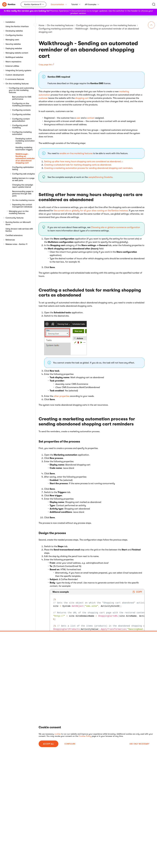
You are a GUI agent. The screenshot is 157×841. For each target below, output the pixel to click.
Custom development (15, 75)
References (10, 240)
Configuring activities (21, 114)
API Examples (92, 4)
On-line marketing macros (23, 200)
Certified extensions (14, 235)
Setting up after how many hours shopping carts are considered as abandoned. (82, 161)
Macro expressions (13, 61)
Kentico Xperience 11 (32, 4)
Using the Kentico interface (17, 26)
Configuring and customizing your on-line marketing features (21, 90)
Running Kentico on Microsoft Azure (18, 223)
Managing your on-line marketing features (18, 212)
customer (43, 98)
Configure (69, 744)
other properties (61, 396)
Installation (10, 22)
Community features (14, 218)
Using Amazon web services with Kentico (19, 230)
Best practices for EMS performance (21, 98)
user (78, 118)
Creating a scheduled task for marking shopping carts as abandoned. (78, 165)
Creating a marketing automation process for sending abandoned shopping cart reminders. (88, 168)
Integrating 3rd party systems (18, 70)
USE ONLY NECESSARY (139, 744)
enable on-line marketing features (76, 153)
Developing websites (14, 31)
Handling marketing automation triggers (24, 148)
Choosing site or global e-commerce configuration (115, 227)
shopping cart (82, 98)
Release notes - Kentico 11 (16, 244)
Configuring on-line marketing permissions (21, 104)
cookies (57, 734)
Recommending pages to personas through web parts (22, 193)
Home (41, 25)
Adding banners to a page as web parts (23, 179)
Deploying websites (14, 48)
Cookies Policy (85, 736)
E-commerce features (15, 79)
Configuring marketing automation (22, 133)
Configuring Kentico (14, 35)
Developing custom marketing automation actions (25, 140)
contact (91, 118)
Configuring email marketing (20, 126)
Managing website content (17, 53)
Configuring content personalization (21, 120)
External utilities (12, 66)
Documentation (59, 4)
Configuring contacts (21, 110)
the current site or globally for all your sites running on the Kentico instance (91, 210)
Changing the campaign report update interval (22, 186)
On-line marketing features (17, 83)
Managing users (12, 39)
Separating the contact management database (22, 205)
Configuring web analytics (23, 174)
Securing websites (13, 44)
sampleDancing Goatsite (100, 177)
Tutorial (75, 4)
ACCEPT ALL (48, 744)
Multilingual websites (14, 57)
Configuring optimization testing (23, 168)
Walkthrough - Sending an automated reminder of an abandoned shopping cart (25, 158)
